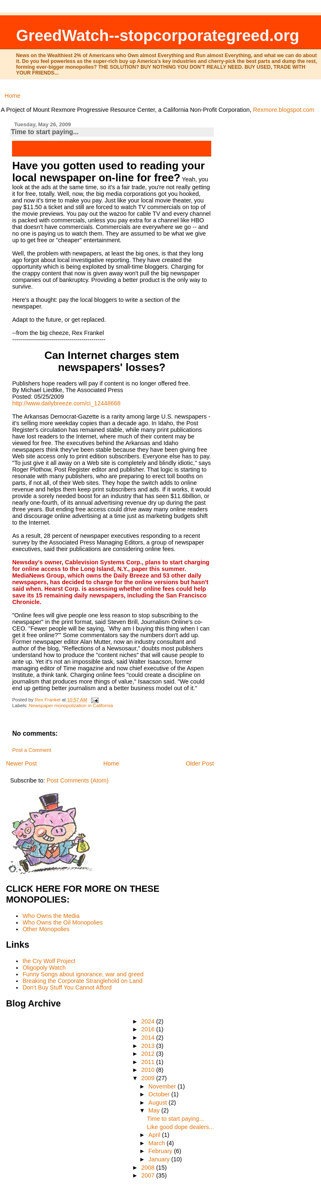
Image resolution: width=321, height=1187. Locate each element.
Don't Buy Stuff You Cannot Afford (66, 987)
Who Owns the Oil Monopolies (62, 922)
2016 (148, 1029)
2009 (148, 1078)
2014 (148, 1037)
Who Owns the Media (51, 916)
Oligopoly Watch (43, 967)
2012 (148, 1053)
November (162, 1086)
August (158, 1102)
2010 (148, 1070)
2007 (148, 1175)
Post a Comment (31, 750)
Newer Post (21, 763)
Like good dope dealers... (180, 1127)
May (154, 1110)
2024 (148, 1021)
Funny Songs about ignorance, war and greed (82, 974)
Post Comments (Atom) (77, 780)
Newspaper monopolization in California (71, 705)
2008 (148, 1167)
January (159, 1159)
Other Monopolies (46, 929)
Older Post (200, 763)
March (157, 1143)
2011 (148, 1062)
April (155, 1135)
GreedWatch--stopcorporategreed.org (157, 35)
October (159, 1094)
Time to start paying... (175, 1118)
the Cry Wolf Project (48, 961)
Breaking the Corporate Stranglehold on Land (82, 981)
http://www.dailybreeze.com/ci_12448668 (66, 403)
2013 (148, 1046)
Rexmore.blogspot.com (283, 109)
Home (12, 95)
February (161, 1151)
